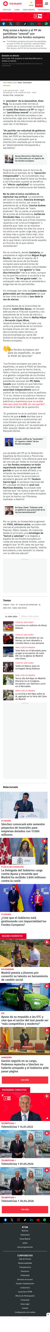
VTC (3, 1013)
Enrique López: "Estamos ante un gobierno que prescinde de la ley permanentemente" (9, 510)
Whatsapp (46, 23)
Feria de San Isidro (24, 622)
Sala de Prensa (25, 1259)
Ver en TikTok (25, 1220)
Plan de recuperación (28, 605)
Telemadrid (25, 1235)
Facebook (3, 23)
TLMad (17, 10)
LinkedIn (32, 23)
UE (39, 605)
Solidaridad (7, 969)
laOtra (25, 1243)
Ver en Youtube (38, 1219)
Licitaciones (25, 1288)
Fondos (6, 605)
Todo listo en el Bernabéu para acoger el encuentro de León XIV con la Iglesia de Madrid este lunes (8, 651)
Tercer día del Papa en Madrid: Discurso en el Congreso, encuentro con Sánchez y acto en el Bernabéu (8, 679)
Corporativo (25, 1255)
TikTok (25, 23)
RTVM (25, 1227)
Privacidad (25, 1300)
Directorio (25, 1271)
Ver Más (25, 1080)
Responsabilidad (25, 1263)
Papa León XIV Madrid (25, 648)
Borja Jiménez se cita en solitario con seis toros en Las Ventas (8, 626)
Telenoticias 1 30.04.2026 (25, 1181)
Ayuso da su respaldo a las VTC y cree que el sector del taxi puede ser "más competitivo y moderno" (25, 997)
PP (17, 605)
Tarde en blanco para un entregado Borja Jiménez (8, 667)
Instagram (17, 23)
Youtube (39, 23)
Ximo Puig (7, 608)
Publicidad (25, 1275)
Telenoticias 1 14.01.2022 (25, 1107)
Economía (6, 821)
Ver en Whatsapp (44, 1219)
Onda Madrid (29, 10)
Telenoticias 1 (8, 1123)
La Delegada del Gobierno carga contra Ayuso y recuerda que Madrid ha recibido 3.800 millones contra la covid (24, 851)
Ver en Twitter (12, 1220)
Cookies (25, 1308)
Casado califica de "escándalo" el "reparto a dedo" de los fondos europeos (9, 442)
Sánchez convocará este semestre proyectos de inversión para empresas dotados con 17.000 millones (24, 805)
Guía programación (25, 1247)
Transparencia (25, 1267)
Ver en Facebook (5, 1220)
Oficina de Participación (25, 1296)
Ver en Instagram (18, 1219)
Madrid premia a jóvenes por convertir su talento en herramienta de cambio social (25, 953)
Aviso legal (25, 1304)
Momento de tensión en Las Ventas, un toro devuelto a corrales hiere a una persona (8, 639)
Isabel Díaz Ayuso (19, 608)
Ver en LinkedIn (31, 1219)
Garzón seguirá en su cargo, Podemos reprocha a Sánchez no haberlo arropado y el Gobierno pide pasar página (25, 1041)
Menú (46, 3)
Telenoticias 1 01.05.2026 (25, 1144)
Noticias (7, 10)
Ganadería (6, 1057)
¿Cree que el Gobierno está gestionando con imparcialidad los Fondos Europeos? (25, 898)
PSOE (13, 605)
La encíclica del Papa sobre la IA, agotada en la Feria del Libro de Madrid (8, 695)
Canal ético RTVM (25, 1292)
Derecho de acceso (25, 1279)
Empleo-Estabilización (25, 1284)
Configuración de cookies (25, 1312)
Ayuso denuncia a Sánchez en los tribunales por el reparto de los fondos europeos (9, 159)
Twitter (10, 23)
